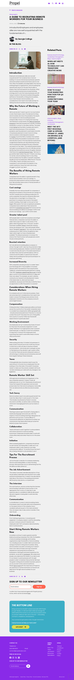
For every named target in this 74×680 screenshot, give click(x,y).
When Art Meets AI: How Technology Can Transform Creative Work (56, 66)
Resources (51, 653)
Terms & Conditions (37, 676)
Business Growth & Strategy (56, 55)
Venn (63, 676)
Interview (50, 120)
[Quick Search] (52, 3)
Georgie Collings (25, 39)
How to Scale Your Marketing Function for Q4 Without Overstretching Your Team (55, 95)
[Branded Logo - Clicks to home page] (14, 3)
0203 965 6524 (13, 648)
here (29, 593)
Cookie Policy (23, 676)
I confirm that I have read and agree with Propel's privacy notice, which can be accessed (25, 592)
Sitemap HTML (45, 676)
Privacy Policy (29, 676)
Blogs (49, 58)
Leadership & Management (55, 57)
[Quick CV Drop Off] (49, 3)
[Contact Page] (59, 3)
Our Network (51, 124)
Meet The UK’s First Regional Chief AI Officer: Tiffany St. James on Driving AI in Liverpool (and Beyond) (56, 133)
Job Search (51, 651)
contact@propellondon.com (17, 651)
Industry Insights (56, 58)
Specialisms (51, 655)
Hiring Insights (13, 14)
